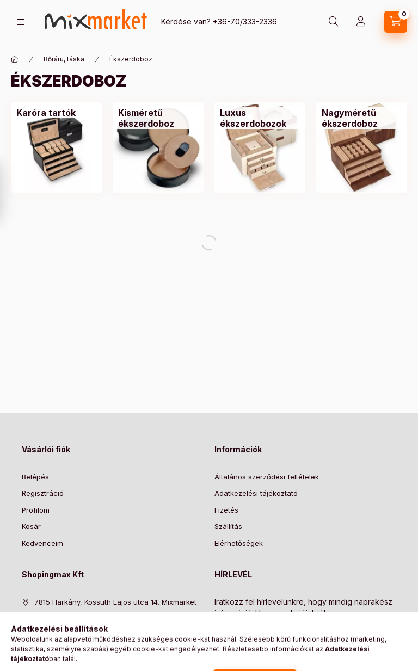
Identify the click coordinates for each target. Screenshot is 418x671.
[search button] (334, 22)
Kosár (31, 526)
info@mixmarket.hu (67, 635)
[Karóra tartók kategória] (46, 112)
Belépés (35, 476)
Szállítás (228, 526)
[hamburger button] (20, 22)
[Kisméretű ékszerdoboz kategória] (158, 118)
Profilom (36, 510)
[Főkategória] (15, 59)
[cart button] (395, 22)
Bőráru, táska (64, 59)
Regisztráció (43, 493)
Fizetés (226, 510)
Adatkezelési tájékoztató (256, 493)
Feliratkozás (246, 635)
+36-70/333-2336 (245, 21)
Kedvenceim (42, 543)
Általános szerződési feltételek (266, 476)
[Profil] (361, 22)
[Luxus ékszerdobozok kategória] (260, 118)
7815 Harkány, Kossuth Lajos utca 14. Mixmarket (115, 602)
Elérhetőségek (238, 543)
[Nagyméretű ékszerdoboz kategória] (362, 118)
